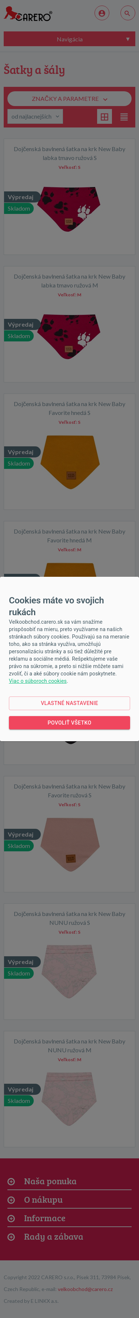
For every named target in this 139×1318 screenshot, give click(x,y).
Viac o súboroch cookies (38, 681)
